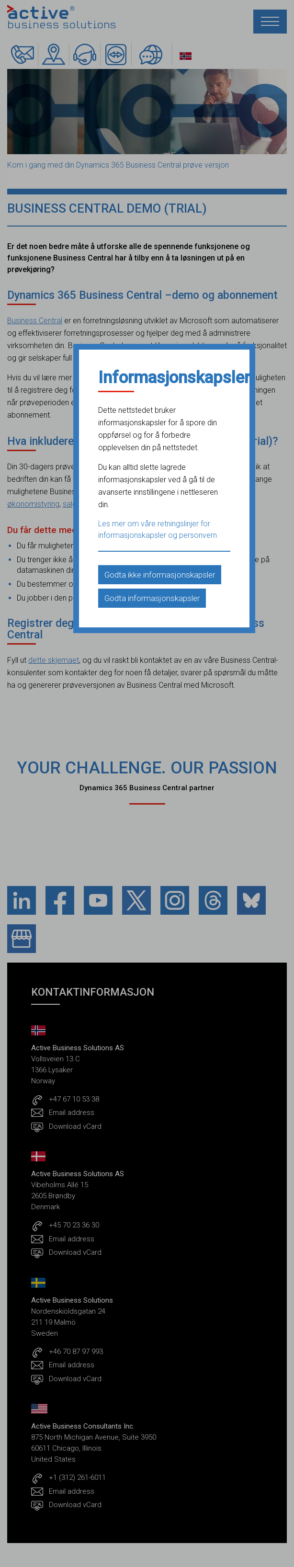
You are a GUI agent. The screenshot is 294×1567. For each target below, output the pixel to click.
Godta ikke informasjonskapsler (159, 574)
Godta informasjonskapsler (152, 598)
